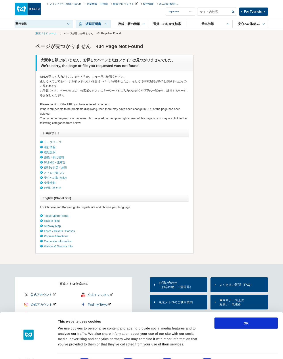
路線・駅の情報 (54, 157)
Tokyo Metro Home (56, 215)
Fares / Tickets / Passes (59, 231)
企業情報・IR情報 (97, 4)
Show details (232, 350)
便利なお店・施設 (55, 167)
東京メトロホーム (46, 33)
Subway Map (52, 226)
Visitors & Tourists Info (58, 246)
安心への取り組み (55, 177)
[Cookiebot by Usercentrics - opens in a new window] (28, 350)
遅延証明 (49, 152)
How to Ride (52, 221)
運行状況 (21, 23)
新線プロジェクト (123, 4)
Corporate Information (58, 241)
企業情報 (49, 182)
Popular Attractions (56, 236)
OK (246, 311)
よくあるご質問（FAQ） (236, 284)
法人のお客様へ (168, 4)
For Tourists (253, 11)
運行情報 (49, 147)
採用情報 (148, 4)
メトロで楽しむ (54, 172)
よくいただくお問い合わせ (65, 4)
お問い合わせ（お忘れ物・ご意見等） (176, 284)
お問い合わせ (52, 188)
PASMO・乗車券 (55, 162)
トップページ (52, 142)
